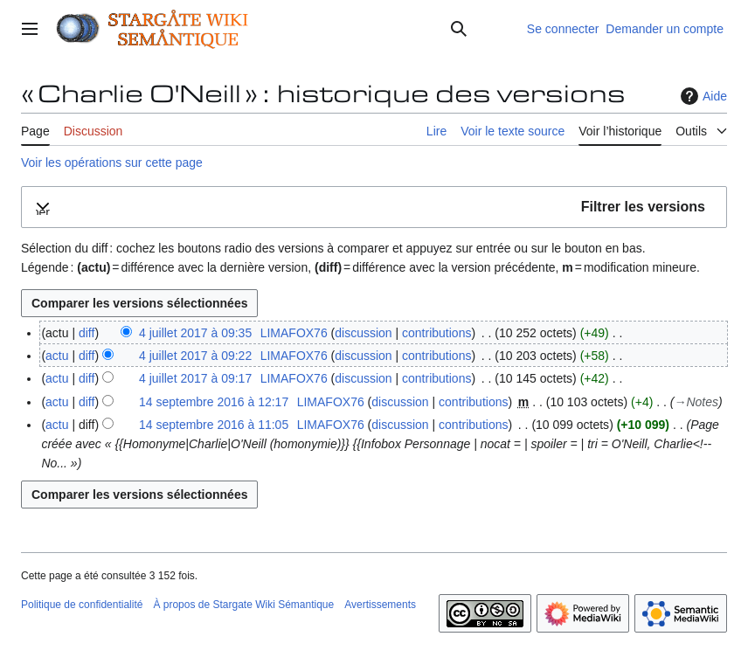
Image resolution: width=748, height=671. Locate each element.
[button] (374, 207)
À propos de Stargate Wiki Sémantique (243, 604)
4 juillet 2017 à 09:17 (195, 378)
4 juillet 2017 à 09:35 (195, 333)
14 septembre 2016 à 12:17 (213, 402)
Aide (701, 96)
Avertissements (380, 604)
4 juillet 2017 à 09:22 (195, 356)
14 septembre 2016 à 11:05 (213, 425)
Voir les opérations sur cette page (112, 162)
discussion (363, 333)
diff (86, 333)
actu (56, 356)
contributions (436, 333)
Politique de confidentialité (81, 604)
